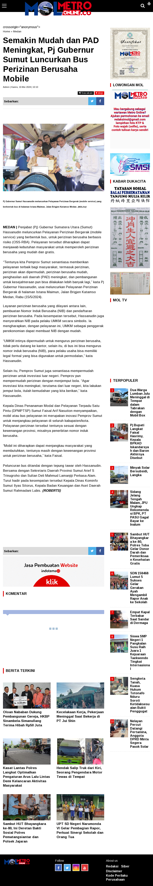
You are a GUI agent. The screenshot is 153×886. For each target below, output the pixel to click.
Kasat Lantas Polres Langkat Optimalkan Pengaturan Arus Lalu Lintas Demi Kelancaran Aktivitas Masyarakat (26, 776)
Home (6, 31)
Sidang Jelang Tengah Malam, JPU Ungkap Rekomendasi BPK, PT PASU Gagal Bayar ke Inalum (139, 508)
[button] (149, 2)
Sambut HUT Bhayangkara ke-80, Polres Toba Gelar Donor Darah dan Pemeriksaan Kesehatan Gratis (140, 549)
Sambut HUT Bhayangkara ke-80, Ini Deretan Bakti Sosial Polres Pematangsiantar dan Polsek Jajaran (24, 832)
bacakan (86, 92)
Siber (125, 866)
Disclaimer (114, 871)
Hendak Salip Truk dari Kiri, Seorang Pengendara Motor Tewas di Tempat (79, 772)
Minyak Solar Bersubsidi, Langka (140, 471)
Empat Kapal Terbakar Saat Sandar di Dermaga (140, 617)
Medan (17, 31)
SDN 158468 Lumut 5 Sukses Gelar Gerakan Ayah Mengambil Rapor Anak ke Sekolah (139, 588)
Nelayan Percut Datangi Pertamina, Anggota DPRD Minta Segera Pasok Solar (139, 733)
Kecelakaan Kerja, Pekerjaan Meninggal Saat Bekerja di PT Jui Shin (80, 716)
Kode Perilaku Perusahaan (117, 877)
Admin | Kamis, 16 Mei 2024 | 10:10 (20, 87)
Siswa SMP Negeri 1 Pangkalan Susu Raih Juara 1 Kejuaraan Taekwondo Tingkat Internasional (140, 653)
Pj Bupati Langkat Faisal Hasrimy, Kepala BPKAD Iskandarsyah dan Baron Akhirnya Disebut (139, 441)
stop (99, 92)
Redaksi (112, 866)
